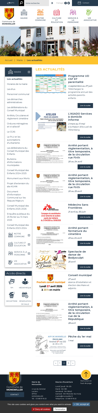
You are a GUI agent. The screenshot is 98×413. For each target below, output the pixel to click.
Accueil (9, 60)
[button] (18, 72)
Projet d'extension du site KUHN (18, 185)
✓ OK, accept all (81, 404)
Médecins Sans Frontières (78, 206)
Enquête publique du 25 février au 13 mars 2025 (18, 217)
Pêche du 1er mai (79, 336)
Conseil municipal (80, 275)
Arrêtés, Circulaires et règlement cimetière (18, 117)
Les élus (11, 89)
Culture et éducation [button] (57, 20)
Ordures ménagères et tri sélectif (17, 125)
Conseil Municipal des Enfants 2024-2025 (18, 172)
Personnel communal (18, 94)
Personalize (60, 409)
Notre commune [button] (40, 19)
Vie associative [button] (90, 19)
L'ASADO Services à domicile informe (80, 116)
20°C (10, 3)
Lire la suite (85, 105)
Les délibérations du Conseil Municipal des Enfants (18, 151)
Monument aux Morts (18, 178)
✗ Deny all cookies (41, 409)
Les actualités (14, 79)
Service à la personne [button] (73, 20)
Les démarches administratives (14, 101)
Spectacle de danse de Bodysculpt (77, 254)
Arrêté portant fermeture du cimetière (78, 231)
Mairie (20, 60)
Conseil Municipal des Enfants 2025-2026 (18, 207)
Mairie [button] (24, 18)
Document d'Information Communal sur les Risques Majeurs (16, 196)
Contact (86, 3)
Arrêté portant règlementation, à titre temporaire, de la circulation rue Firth (80, 151)
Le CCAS (11, 132)
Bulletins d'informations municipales (14, 162)
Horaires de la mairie (17, 84)
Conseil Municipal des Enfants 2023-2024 (18, 226)
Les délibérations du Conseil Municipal (17, 109)
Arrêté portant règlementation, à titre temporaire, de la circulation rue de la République (80, 311)
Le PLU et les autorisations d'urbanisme (13, 140)
